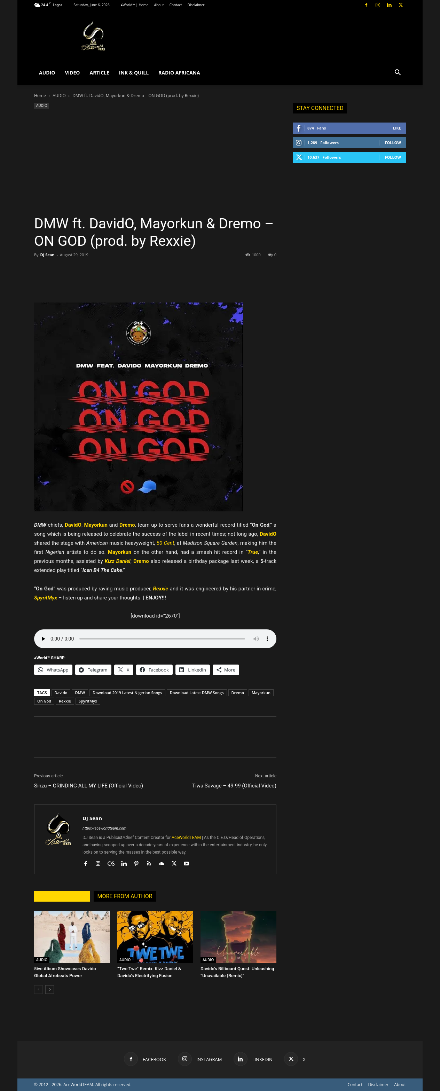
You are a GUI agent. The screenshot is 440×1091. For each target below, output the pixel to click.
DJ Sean (47, 254)
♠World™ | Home (135, 4)
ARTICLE (99, 72)
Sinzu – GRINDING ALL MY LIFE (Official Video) (88, 786)
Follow (393, 142)
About (159, 4)
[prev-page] (38, 989)
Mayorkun (261, 692)
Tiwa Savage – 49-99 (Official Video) (234, 786)
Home (40, 96)
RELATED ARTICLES (62, 896)
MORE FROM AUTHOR (124, 896)
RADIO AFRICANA (179, 72)
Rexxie (65, 701)
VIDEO (72, 72)
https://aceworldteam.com (104, 828)
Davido (61, 692)
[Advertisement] (155, 162)
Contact (176, 4)
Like (397, 128)
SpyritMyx (88, 701)
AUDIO (47, 72)
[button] (397, 73)
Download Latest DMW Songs (197, 692)
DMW (80, 692)
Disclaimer (196, 4)
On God (44, 701)
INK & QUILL (134, 72)
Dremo (237, 692)
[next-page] (49, 989)
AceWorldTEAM (186, 837)
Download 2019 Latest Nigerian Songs (127, 692)
